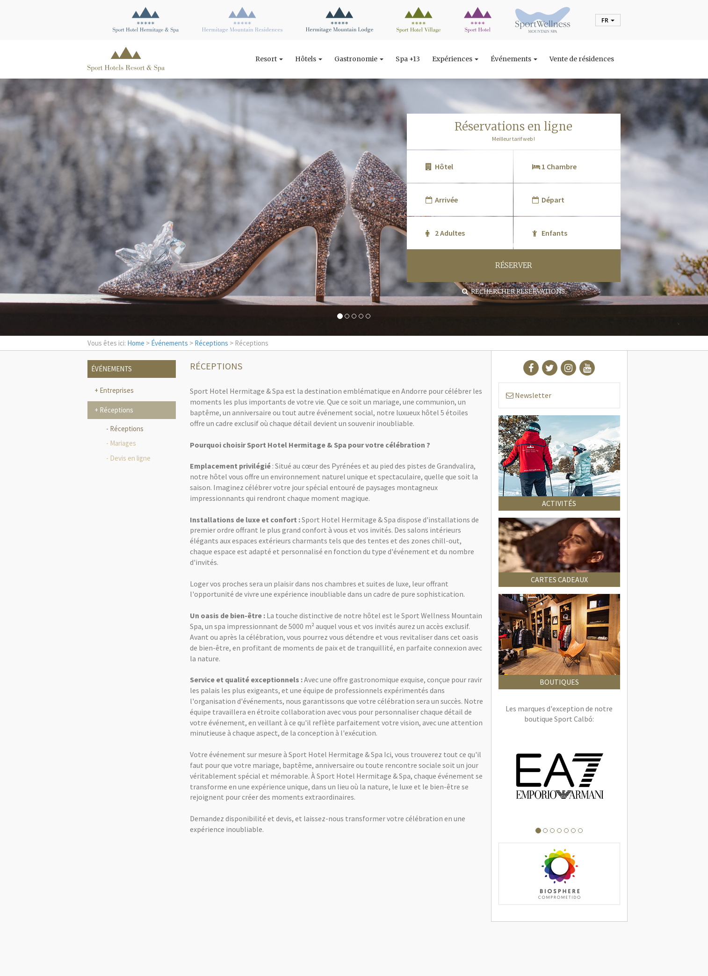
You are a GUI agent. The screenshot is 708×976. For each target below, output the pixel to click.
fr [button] (607, 20)
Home (135, 343)
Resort (269, 59)
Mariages (123, 443)
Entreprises (116, 390)
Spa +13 (408, 59)
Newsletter (528, 395)
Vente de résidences (581, 59)
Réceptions (211, 343)
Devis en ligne (130, 458)
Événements (514, 59)
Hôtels (308, 59)
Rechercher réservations (513, 291)
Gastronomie (358, 59)
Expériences (455, 59)
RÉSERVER (513, 265)
